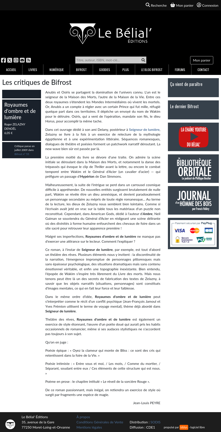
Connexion (207, 5)
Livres (32, 69)
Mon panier (201, 60)
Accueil (11, 69)
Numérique (56, 69)
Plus (125, 69)
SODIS (155, 422)
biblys (183, 427)
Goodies (104, 69)
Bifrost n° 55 (21, 154)
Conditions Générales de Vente (99, 422)
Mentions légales (89, 427)
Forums (180, 69)
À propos (83, 417)
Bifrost (81, 69)
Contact (203, 69)
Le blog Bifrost (152, 69)
